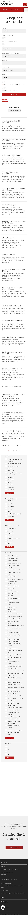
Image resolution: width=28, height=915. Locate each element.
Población (5, 67)
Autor (4, 74)
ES (1, 1)
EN (9, 1)
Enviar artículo (14, 847)
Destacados (14, 9)
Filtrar (9, 493)
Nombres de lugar (7, 872)
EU (4, 1)
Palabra (4, 28)
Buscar (14, 94)
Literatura (4, 890)
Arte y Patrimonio (6, 883)
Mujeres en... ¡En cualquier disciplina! (13, 893)
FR (6, 1)
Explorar (5, 9)
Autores (3, 874)
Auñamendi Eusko (7, 4)
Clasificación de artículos (10, 53)
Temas (3, 866)
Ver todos (13, 879)
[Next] (19, 450)
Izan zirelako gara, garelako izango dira (12, 886)
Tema (3, 46)
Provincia (5, 60)
